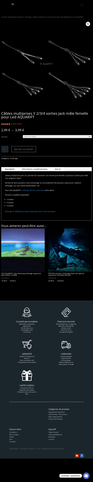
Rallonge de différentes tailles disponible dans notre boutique (30, 211)
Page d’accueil (53, 432)
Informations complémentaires (34, 169)
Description (9, 169)
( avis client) (16, 124)
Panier (11, 437)
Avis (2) (58, 169)
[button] (88, 24)
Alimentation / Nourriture (58, 414)
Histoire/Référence (55, 434)
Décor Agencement (55, 417)
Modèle (4, 137)
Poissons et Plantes (55, 419)
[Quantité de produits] (4, 149)
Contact (51, 439)
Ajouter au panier (23, 149)
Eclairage (28, 17)
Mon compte (14, 434)
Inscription (13, 432)
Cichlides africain (29, 190)
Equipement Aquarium (15, 17)
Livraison (12, 441)
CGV (10, 439)
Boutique (52, 437)
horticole (40, 190)
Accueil (3, 17)
